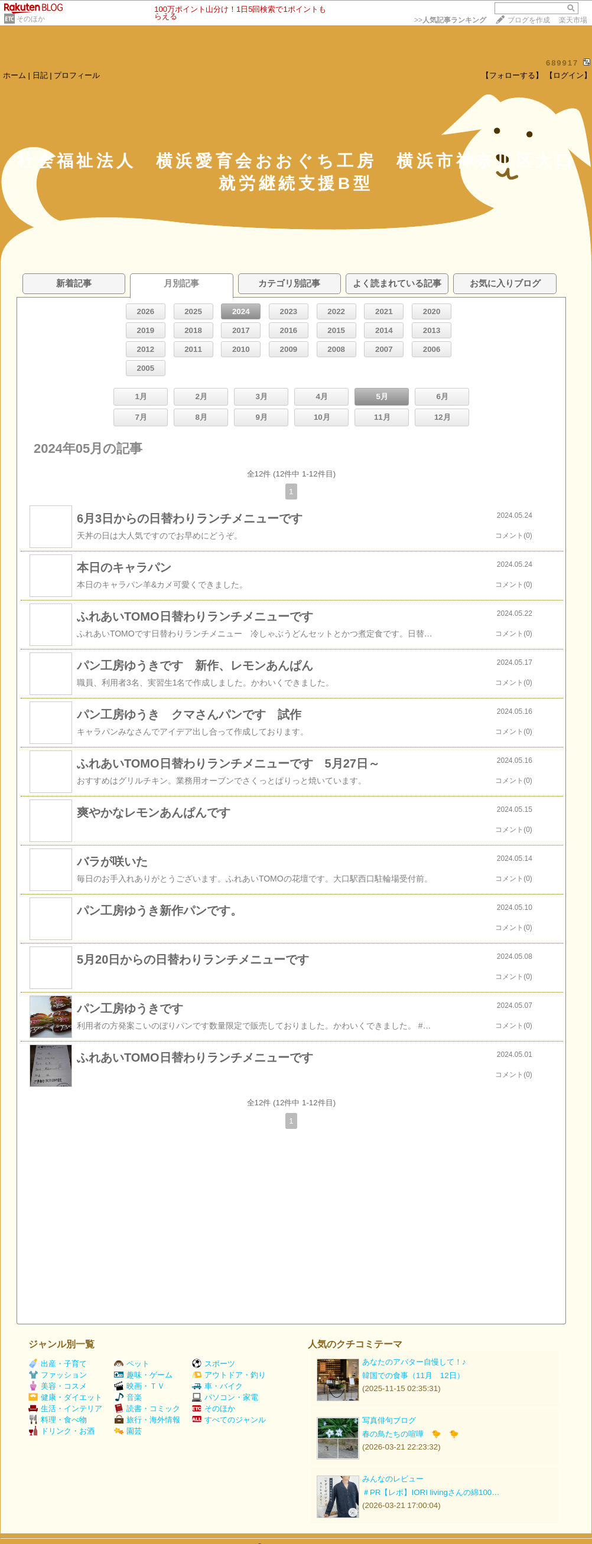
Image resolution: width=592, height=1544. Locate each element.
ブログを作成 (529, 20)
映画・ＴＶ (139, 1386)
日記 (40, 75)
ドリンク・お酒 (61, 1431)
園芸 (128, 1431)
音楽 (128, 1397)
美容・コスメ (57, 1386)
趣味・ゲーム (143, 1374)
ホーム (14, 75)
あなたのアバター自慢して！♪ (414, 1361)
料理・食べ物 (57, 1419)
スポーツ (213, 1363)
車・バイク (217, 1386)
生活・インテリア (65, 1408)
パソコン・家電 (225, 1397)
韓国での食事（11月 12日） (413, 1375)
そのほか (31, 19)
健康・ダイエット (65, 1397)
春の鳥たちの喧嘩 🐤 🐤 (410, 1433)
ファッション (57, 1374)
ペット (131, 1363)
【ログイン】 (568, 75)
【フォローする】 (512, 75)
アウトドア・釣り (229, 1374)
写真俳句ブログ (389, 1420)
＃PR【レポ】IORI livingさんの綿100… (431, 1492)
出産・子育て (57, 1363)
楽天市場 (573, 20)
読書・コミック (147, 1408)
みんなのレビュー (393, 1478)
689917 (562, 62)
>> (450, 20)
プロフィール (77, 75)
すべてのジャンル (229, 1419)
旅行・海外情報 (147, 1419)
